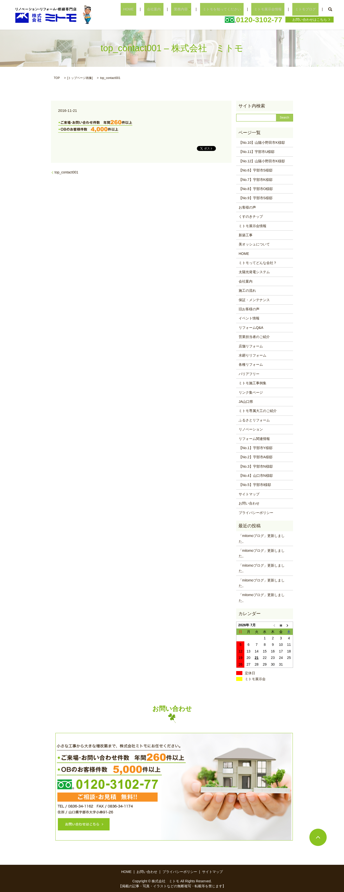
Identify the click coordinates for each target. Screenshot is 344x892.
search (330, 9)
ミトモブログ (308, 9)
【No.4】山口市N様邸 (256, 476)
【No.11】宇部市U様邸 (257, 152)
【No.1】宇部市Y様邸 (256, 448)
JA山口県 (246, 402)
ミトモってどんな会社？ (258, 263)
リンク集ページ (251, 392)
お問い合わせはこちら (309, 20)
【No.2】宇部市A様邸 (256, 457)
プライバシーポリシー (256, 513)
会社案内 (175, 9)
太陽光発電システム (254, 272)
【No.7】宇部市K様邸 (256, 180)
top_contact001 (66, 172)
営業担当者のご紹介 (254, 337)
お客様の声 (247, 207)
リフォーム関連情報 (254, 439)
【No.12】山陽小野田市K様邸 (262, 161)
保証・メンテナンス (254, 300)
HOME (155, 9)
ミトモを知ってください (235, 9)
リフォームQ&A (251, 328)
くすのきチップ (251, 216)
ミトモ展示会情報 (276, 9)
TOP (57, 78)
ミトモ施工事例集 (252, 383)
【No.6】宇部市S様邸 (256, 170)
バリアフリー (249, 374)
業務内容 (197, 9)
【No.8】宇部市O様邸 (256, 189)
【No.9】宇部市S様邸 (256, 198)
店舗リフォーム (251, 346)
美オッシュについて (254, 244)
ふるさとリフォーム (254, 420)
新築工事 (245, 235)
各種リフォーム (251, 364)
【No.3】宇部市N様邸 (256, 466)
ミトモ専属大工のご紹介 (258, 411)
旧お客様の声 (249, 309)
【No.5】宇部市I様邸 (255, 485)
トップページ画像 (80, 78)
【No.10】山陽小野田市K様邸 (262, 143)
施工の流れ (247, 290)
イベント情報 (249, 318)
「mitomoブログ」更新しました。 (262, 538)
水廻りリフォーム (252, 355)
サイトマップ (249, 494)
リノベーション (251, 429)
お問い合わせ (249, 503)
